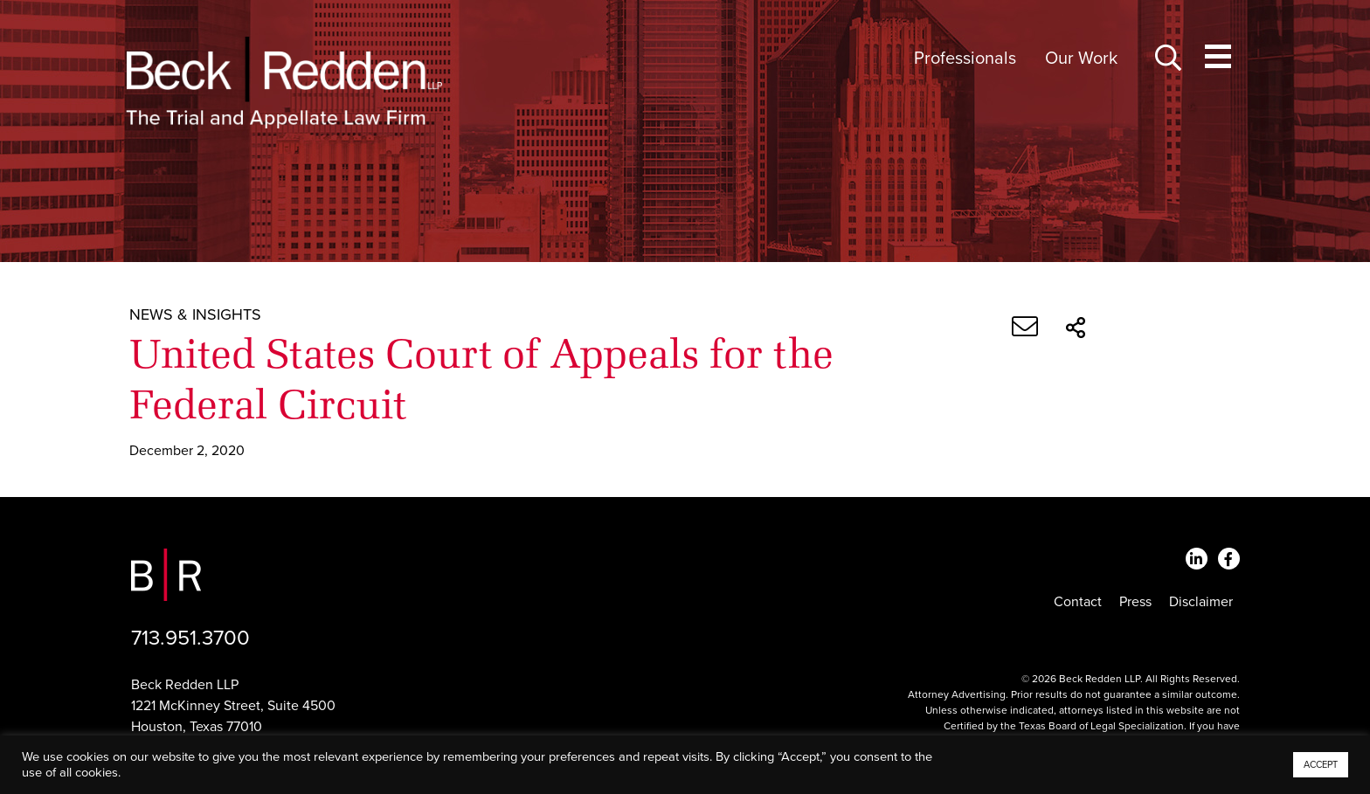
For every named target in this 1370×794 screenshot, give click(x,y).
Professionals (965, 58)
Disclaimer (1201, 602)
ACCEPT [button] (1321, 764)
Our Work (1081, 58)
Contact (1078, 602)
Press (1135, 602)
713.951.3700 (190, 638)
